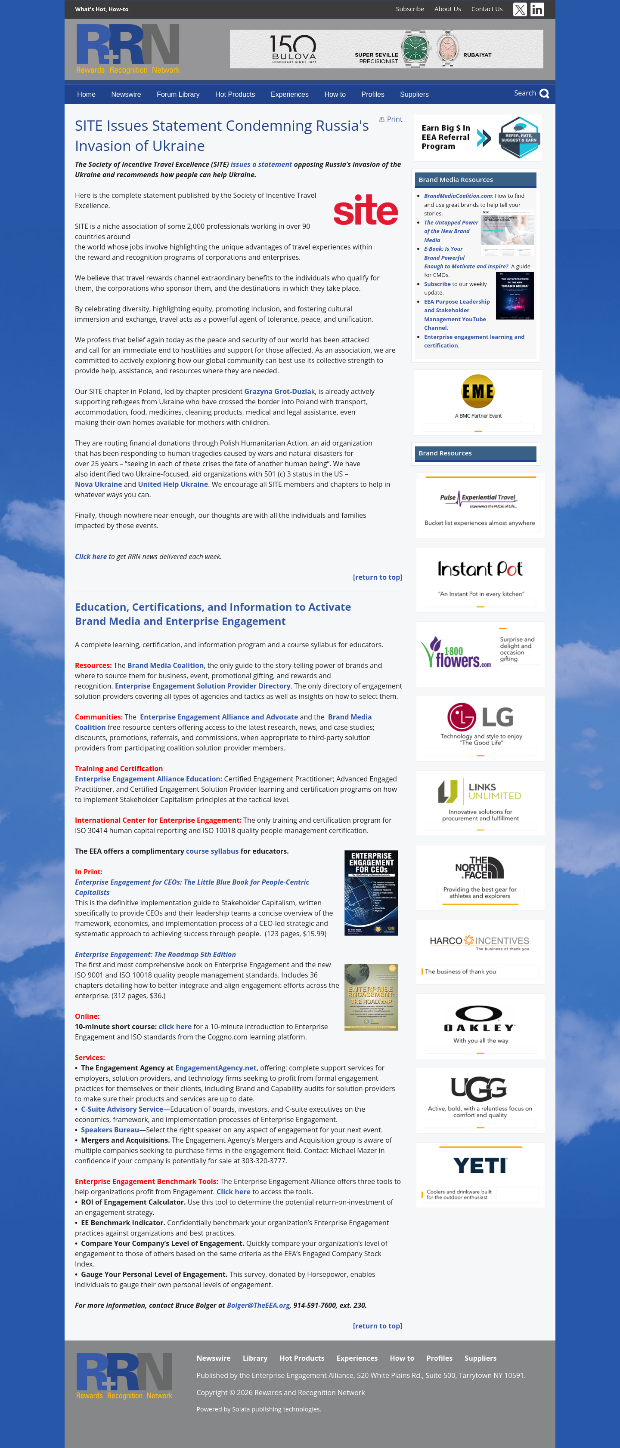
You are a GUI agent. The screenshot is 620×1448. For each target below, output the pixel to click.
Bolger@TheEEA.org (258, 1305)
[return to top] (378, 577)
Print (395, 119)
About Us (447, 9)
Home (86, 94)
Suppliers (414, 94)
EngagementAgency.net (215, 1068)
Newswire (126, 94)
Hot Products (235, 94)
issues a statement (261, 164)
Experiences (290, 94)
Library (255, 1358)
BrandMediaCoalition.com (458, 196)
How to (335, 94)
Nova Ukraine (99, 484)
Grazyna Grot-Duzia (278, 391)
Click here (234, 1191)
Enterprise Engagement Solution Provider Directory (203, 686)
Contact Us (487, 9)
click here (175, 1026)
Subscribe (410, 9)
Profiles (373, 94)
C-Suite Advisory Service (122, 1109)
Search (525, 93)
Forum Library (178, 94)
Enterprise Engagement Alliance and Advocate (218, 717)
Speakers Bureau (110, 1129)
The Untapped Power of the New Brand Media (451, 231)
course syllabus (212, 851)
